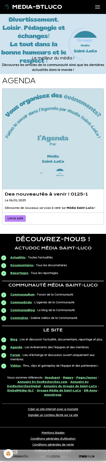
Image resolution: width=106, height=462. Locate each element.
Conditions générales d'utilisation (53, 438)
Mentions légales (53, 433)
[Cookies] (8, 453)
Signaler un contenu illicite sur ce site (53, 415)
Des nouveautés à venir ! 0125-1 (46, 194)
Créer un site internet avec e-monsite (53, 409)
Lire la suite (15, 218)
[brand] (32, 7)
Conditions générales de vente (53, 444)
